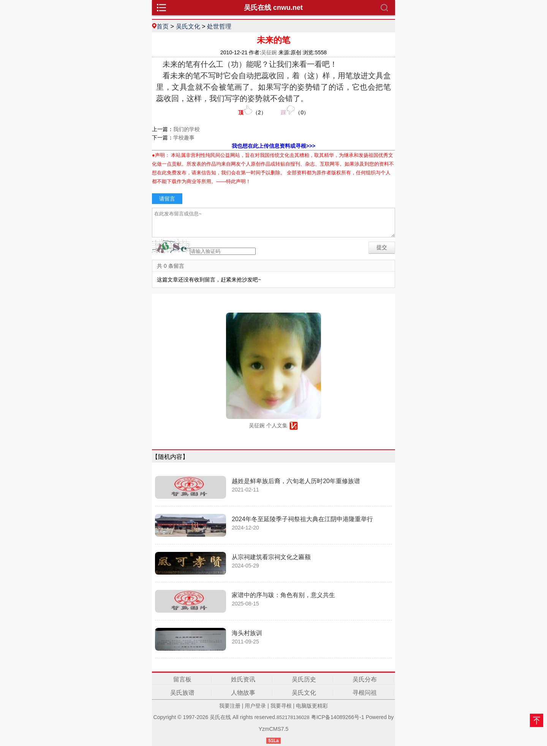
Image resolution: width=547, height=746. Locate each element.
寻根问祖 (365, 692)
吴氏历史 (304, 679)
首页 (163, 26)
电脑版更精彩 (312, 706)
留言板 (182, 679)
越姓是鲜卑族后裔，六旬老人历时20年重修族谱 (296, 481)
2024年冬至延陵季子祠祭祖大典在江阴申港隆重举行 (302, 519)
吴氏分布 (365, 679)
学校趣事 (183, 137)
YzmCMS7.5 (274, 729)
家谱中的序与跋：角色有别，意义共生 (283, 595)
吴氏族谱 (182, 692)
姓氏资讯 (243, 679)
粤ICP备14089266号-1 (337, 717)
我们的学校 (186, 129)
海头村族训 (247, 633)
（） (252, 110)
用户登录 (255, 706)
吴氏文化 (188, 26)
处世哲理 (219, 26)
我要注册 (229, 706)
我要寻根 (281, 706)
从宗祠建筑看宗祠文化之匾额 (271, 557)
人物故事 (243, 692)
